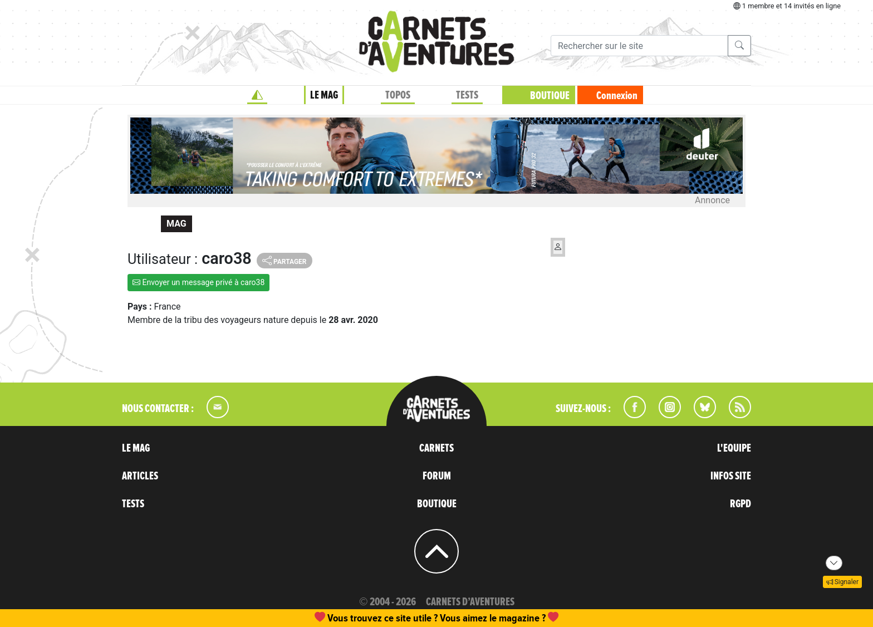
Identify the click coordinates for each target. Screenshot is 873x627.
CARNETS (436, 448)
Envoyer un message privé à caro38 (198, 282)
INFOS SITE (730, 476)
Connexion (616, 95)
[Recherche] (639, 45)
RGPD (740, 504)
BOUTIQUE (550, 95)
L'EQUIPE (734, 448)
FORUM (437, 476)
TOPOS (397, 95)
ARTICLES (140, 476)
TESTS (467, 95)
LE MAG (324, 95)
